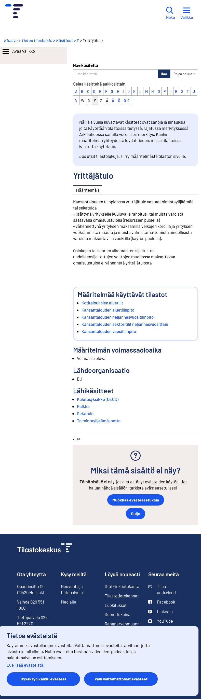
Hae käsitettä (85, 65)
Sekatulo (85, 413)
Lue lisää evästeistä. (26, 664)
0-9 (126, 101)
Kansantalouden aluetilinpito (108, 309)
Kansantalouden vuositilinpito (109, 331)
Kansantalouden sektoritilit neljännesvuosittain (125, 324)
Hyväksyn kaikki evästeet (43, 678)
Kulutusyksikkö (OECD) (97, 399)
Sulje (135, 513)
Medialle (68, 601)
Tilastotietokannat (122, 595)
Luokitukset (116, 605)
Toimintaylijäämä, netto (98, 420)
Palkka (83, 406)
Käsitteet (64, 40)
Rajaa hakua (184, 74)
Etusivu (11, 40)
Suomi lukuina (117, 614)
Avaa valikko (18, 52)
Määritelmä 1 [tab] (87, 189)
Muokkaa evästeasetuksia (135, 499)
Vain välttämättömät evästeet (121, 678)
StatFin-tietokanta (122, 586)
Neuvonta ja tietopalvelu (72, 589)
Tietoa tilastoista (36, 40)
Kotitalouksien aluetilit (102, 302)
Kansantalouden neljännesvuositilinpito (118, 316)
